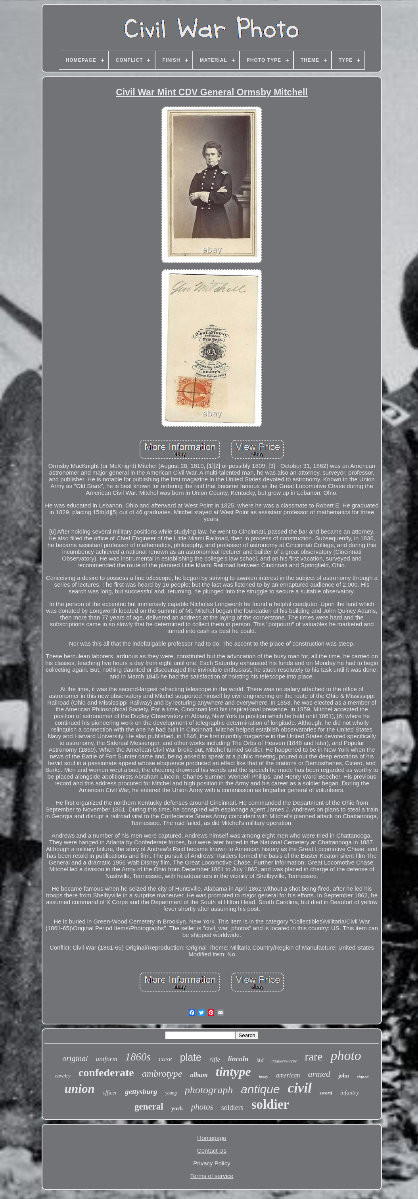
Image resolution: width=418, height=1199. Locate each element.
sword (326, 1093)
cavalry (63, 1076)
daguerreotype (284, 1060)
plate (190, 1057)
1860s (138, 1057)
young (171, 1093)
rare (313, 1056)
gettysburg (141, 1091)
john (343, 1076)
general (148, 1107)
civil (300, 1088)
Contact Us (211, 1150)
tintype (233, 1071)
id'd (260, 1060)
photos (202, 1107)
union (80, 1089)
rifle (214, 1059)
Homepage (211, 1137)
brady (263, 1077)
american (288, 1075)
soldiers (232, 1108)
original (75, 1058)
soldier (270, 1104)
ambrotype (162, 1073)
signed (362, 1076)
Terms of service (211, 1175)
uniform (106, 1059)
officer (110, 1093)
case (165, 1059)
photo (345, 1055)
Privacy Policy (211, 1163)
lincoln (238, 1059)
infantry (349, 1092)
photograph (209, 1090)
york (177, 1108)
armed (319, 1074)
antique (260, 1089)
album (198, 1075)
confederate (106, 1072)
